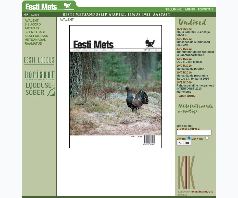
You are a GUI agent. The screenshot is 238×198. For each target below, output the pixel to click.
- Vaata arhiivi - (187, 96)
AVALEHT (32, 20)
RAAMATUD (33, 43)
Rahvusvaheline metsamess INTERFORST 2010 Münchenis (195, 88)
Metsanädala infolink (190, 68)
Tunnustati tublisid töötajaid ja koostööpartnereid (195, 53)
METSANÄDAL (35, 40)
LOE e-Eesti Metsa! (189, 61)
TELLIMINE (174, 9)
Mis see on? (185, 125)
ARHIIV (190, 9)
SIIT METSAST (35, 32)
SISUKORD (33, 24)
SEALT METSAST (37, 36)
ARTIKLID (32, 28)
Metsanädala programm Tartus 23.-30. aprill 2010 (193, 77)
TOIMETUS (206, 9)
